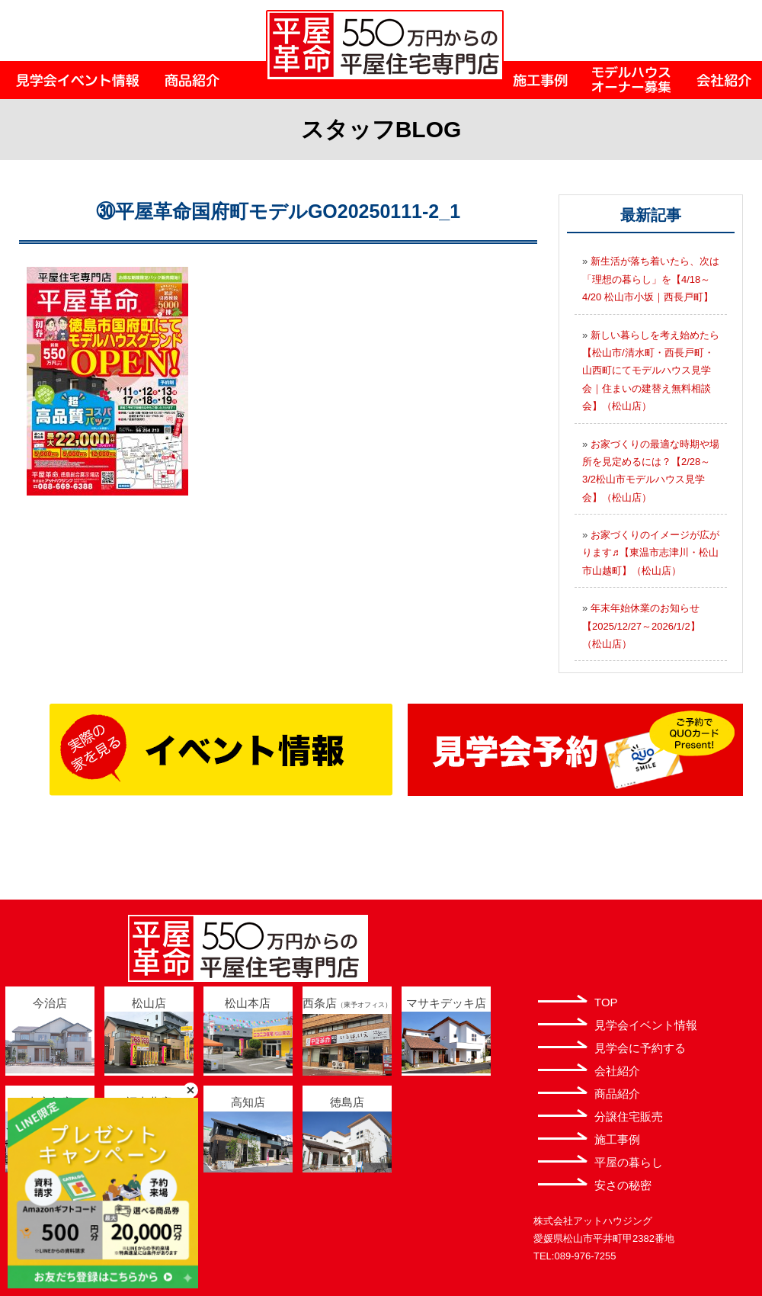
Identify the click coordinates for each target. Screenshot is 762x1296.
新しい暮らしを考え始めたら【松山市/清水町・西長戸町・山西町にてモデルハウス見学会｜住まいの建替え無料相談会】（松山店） (650, 370)
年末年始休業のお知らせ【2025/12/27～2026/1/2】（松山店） (641, 626)
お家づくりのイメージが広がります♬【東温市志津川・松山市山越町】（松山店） (650, 552)
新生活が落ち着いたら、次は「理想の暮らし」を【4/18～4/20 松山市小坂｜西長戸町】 (650, 279)
